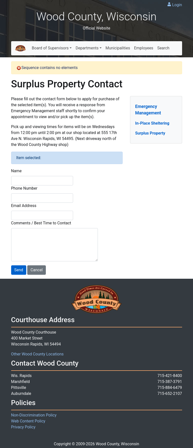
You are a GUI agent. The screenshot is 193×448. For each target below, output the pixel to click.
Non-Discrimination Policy (34, 415)
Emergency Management (148, 109)
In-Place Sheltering (152, 123)
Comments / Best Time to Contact (41, 223)
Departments (87, 48)
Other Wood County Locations (37, 354)
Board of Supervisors (50, 48)
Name (16, 171)
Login (177, 4)
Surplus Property (150, 133)
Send (18, 270)
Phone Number (24, 188)
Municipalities (118, 48)
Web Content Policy (28, 421)
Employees (143, 48)
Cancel (36, 270)
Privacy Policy (23, 427)
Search (163, 48)
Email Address (23, 205)
